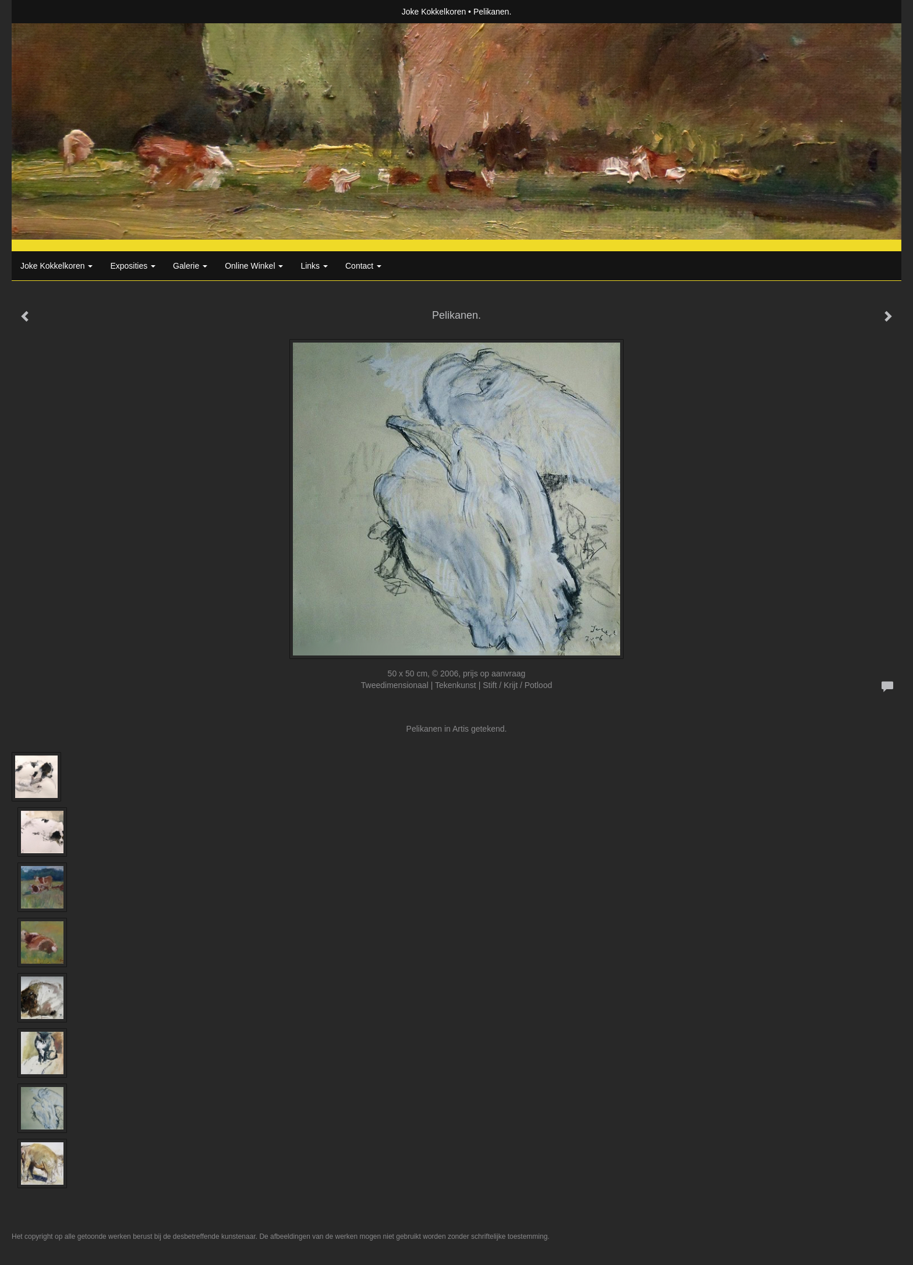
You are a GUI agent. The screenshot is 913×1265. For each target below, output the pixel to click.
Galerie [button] (190, 265)
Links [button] (314, 265)
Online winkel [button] (254, 265)
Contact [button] (363, 265)
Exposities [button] (132, 265)
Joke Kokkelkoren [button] (56, 265)
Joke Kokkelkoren (434, 11)
